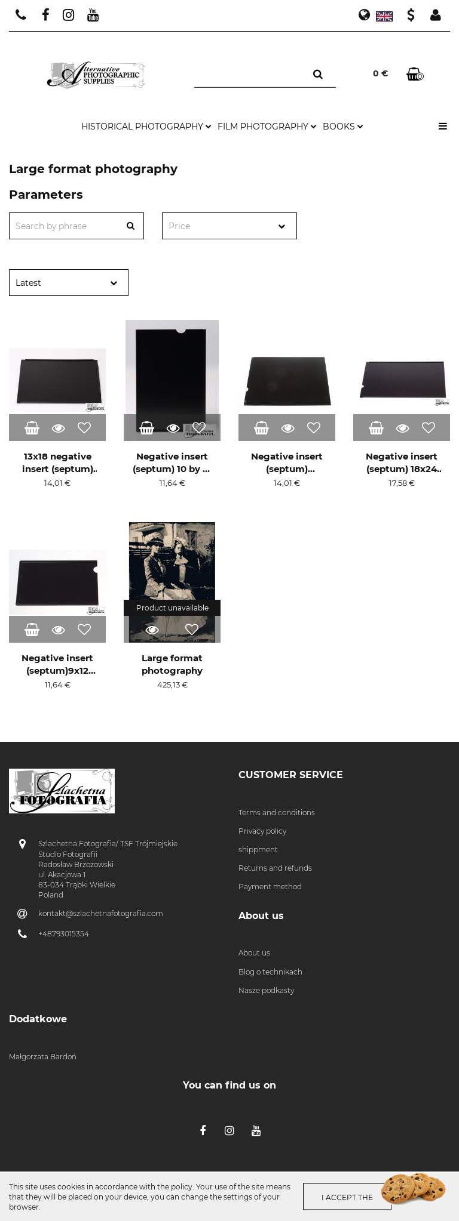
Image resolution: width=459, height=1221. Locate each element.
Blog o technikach (270, 971)
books (343, 126)
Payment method (270, 886)
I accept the (347, 1197)
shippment (258, 849)
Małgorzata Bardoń (42, 1056)
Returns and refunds (275, 868)
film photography (267, 126)
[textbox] (219, 226)
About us (254, 952)
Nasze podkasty (266, 990)
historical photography (146, 126)
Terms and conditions (276, 812)
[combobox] (229, 225)
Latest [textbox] (28, 283)
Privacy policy (262, 831)
